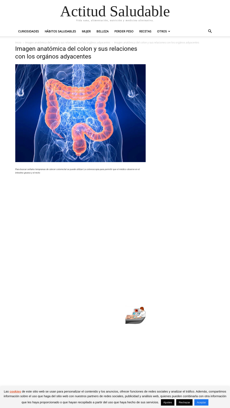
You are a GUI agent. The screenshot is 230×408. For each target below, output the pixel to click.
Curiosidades (28, 31)
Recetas (145, 31)
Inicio (18, 42)
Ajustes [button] (167, 402)
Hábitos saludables (60, 31)
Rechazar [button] (184, 402)
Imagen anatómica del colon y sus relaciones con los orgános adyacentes (67, 42)
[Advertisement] (80, 207)
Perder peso (123, 31)
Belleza (102, 31)
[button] (210, 32)
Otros (162, 31)
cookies (15, 391)
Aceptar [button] (201, 402)
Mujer (86, 31)
